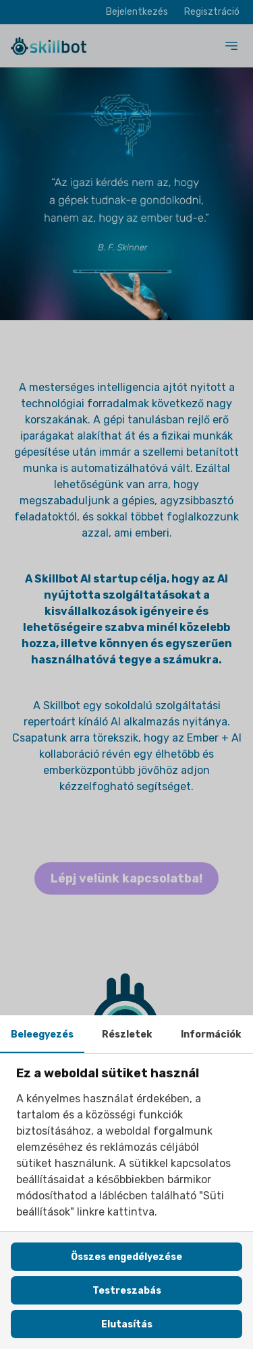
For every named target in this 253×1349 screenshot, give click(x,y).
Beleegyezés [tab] (42, 1034)
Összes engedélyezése (126, 1257)
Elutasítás (126, 1324)
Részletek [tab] (127, 1034)
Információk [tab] (211, 1034)
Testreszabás (126, 1290)
